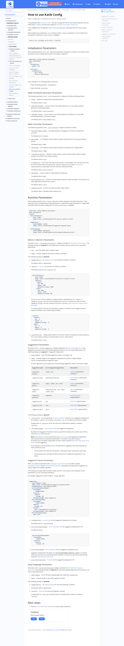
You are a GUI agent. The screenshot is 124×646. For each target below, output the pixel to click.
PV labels (50, 560)
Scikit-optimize (74, 378)
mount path (47, 520)
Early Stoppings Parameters (106, 37)
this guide (78, 164)
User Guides (65, 10)
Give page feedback (108, 12)
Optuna (72, 389)
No (42, 619)
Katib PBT (73, 401)
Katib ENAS (73, 405)
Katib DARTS (74, 409)
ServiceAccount (50, 428)
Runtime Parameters (107, 27)
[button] (108, 4)
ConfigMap (38, 25)
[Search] (14, 10)
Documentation (32, 10)
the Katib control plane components (67, 25)
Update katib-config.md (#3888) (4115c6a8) (58, 630)
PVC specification (55, 527)
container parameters (58, 418)
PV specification (51, 549)
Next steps (104, 41)
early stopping (64, 437)
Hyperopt (73, 372)
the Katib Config (45, 23)
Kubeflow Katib (55, 10)
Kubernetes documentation (45, 557)
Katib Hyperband (75, 395)
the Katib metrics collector (78, 243)
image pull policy (49, 260)
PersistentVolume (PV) (34, 466)
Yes (34, 619)
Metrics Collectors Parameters (107, 31)
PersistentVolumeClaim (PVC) (52, 466)
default (38, 434)
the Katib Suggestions (75, 348)
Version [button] (115, 4)
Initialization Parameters (108, 16)
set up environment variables (44, 606)
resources (42, 266)
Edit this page (106, 10)
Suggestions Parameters (109, 34)
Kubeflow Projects (44, 10)
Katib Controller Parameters (106, 24)
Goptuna (73, 383)
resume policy (58, 464)
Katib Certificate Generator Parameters (109, 20)
